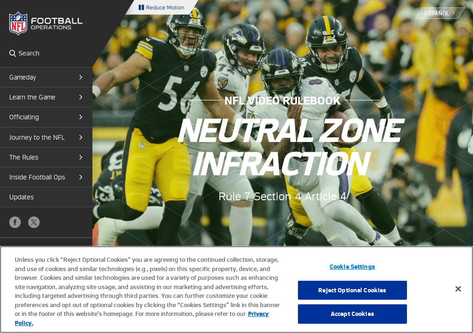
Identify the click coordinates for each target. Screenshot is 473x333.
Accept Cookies (352, 313)
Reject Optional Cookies (352, 290)
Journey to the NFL (37, 137)
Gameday (22, 77)
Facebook (15, 222)
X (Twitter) (34, 222)
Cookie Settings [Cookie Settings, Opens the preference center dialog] (352, 266)
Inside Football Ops (37, 177)
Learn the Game (32, 97)
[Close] (458, 289)
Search (12, 53)
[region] (236, 289)
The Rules (23, 157)
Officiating (24, 117)
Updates (21, 197)
